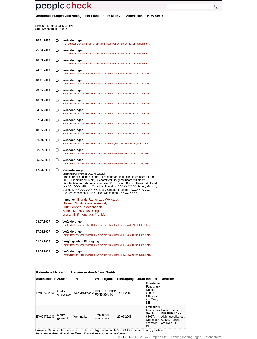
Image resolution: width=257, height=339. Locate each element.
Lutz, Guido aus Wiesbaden (82, 207)
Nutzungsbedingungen (185, 337)
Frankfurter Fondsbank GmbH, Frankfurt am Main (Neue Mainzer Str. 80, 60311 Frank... (107, 153)
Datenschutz (212, 337)
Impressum (159, 337)
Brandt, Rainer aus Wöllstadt (97, 199)
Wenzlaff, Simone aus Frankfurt (85, 214)
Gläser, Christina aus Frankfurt (84, 203)
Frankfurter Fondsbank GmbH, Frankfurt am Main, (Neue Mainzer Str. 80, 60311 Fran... (107, 143)
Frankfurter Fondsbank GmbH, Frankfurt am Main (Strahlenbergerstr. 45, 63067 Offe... (106, 225)
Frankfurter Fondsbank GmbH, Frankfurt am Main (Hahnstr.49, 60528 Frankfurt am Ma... (107, 235)
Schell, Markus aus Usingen (82, 211)
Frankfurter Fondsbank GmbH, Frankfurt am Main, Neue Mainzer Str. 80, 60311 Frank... (107, 73)
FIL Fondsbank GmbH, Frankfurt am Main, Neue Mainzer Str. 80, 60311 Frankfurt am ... (107, 43)
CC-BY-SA (140, 337)
